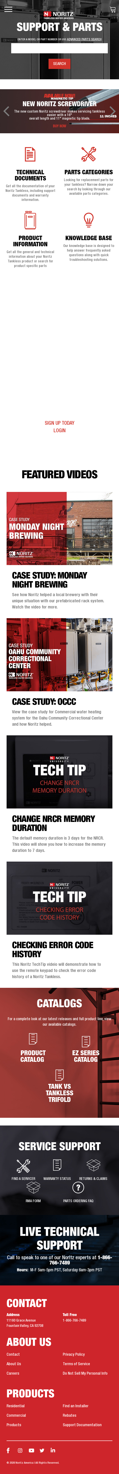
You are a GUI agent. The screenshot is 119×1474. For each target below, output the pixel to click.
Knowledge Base (88, 238)
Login (60, 431)
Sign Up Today (59, 423)
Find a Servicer (23, 1170)
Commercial (16, 1415)
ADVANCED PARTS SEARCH (84, 39)
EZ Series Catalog (85, 1048)
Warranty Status (57, 1170)
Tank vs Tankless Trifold (59, 1085)
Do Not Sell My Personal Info (85, 1373)
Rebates (69, 1415)
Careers (13, 1373)
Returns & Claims (93, 1170)
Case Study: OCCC (44, 702)
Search (59, 64)
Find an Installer (75, 1406)
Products (14, 1425)
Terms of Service (76, 1364)
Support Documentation (82, 1425)
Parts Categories (89, 172)
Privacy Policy (74, 1354)
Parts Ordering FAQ (78, 1192)
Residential (16, 1406)
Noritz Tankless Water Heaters (59, 15)
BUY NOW (59, 126)
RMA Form (33, 1192)
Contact (13, 1354)
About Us (14, 1364)
